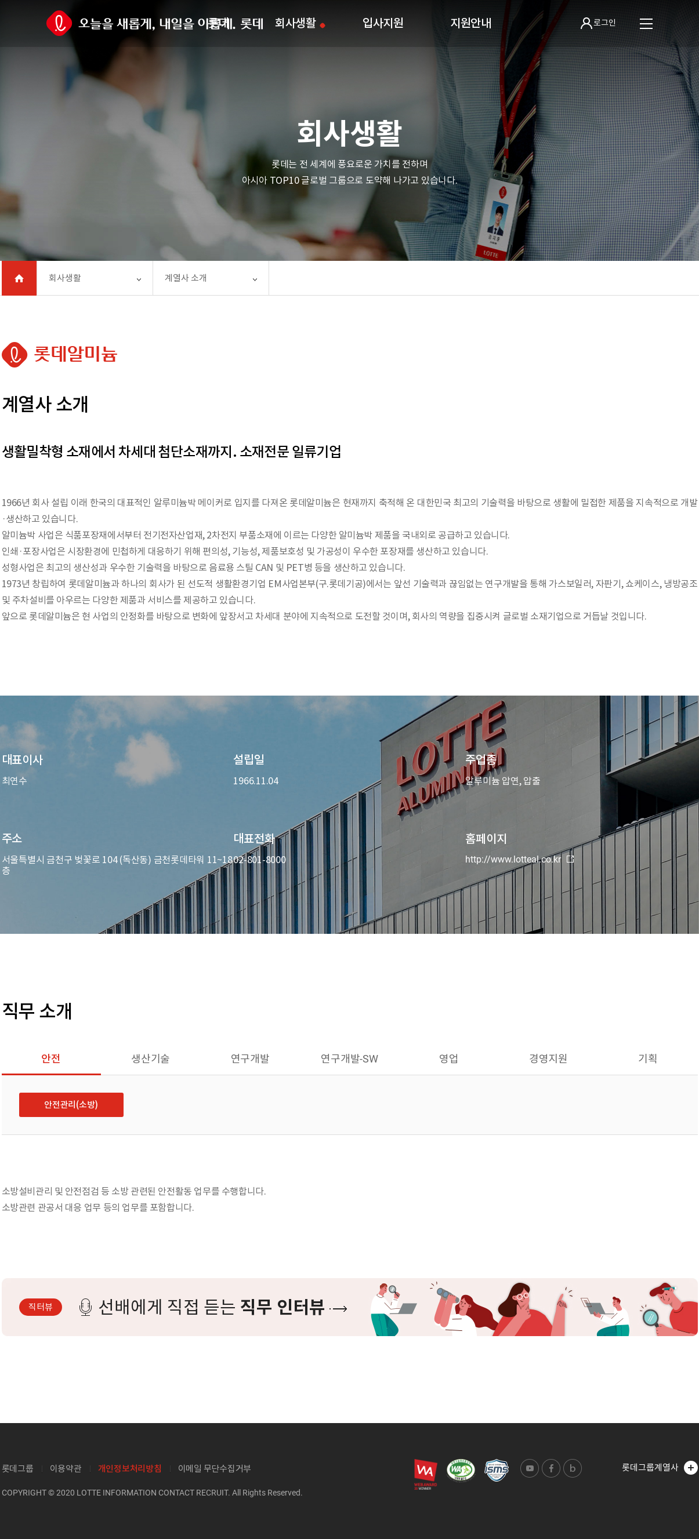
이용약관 (66, 1468)
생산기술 (150, 1059)
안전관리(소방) (71, 1104)
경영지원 (548, 1059)
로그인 (598, 23)
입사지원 (383, 23)
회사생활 (295, 23)
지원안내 (470, 23)
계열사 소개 (186, 277)
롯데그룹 (18, 1468)
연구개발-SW (349, 1059)
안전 (51, 1059)
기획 (648, 1059)
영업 (449, 1059)
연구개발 (250, 1059)
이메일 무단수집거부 (215, 1468)
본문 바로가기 (0, 0)
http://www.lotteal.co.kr (519, 859)
